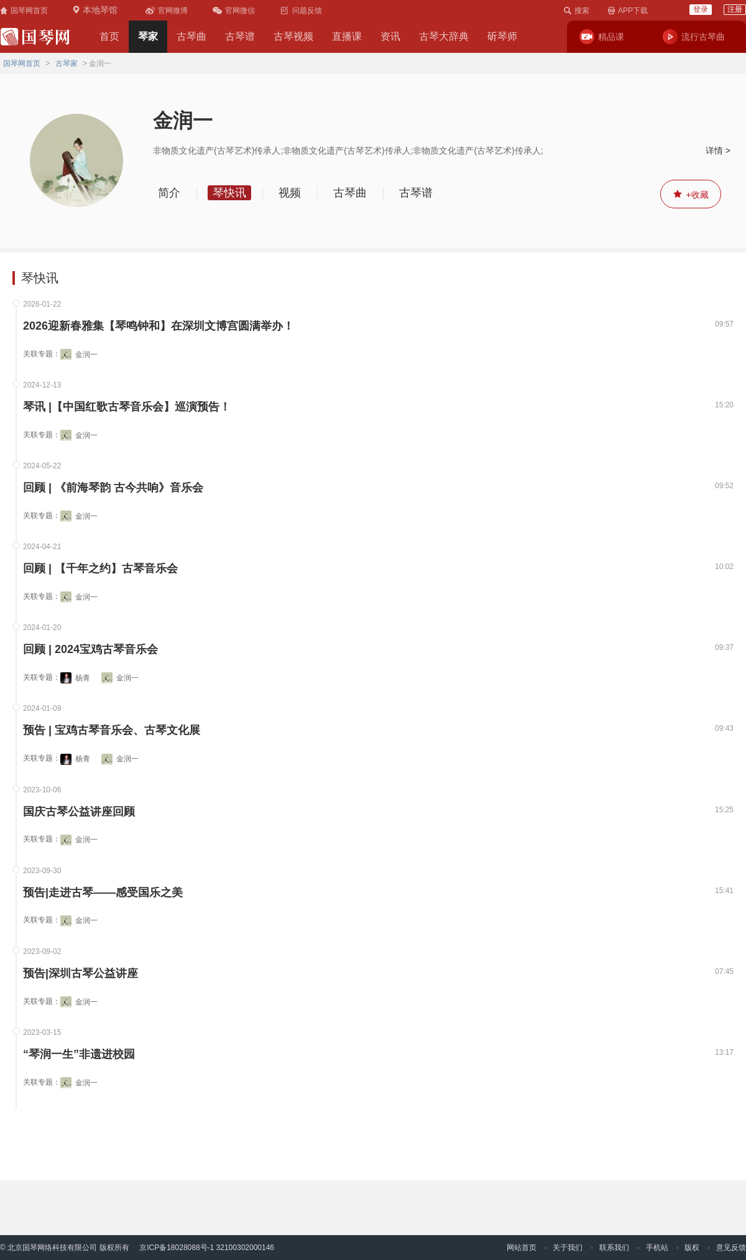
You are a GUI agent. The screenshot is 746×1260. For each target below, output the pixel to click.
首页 (109, 36)
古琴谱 (240, 36)
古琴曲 (191, 36)
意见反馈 (731, 1247)
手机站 (657, 1247)
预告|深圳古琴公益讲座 (80, 974)
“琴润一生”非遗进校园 (79, 1054)
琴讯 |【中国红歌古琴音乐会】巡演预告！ (127, 407)
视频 (290, 193)
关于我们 (568, 1247)
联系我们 (614, 1247)
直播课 (347, 36)
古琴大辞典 (444, 36)
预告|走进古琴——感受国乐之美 (103, 893)
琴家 (148, 36)
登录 (700, 9)
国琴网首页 (21, 63)
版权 (691, 1247)
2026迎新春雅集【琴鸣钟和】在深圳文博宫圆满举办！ (158, 326)
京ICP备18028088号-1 (176, 1247)
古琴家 (66, 63)
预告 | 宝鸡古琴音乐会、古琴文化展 (111, 730)
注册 (734, 9)
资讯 (390, 36)
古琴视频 (293, 36)
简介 (169, 193)
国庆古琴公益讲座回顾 (79, 812)
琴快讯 (229, 193)
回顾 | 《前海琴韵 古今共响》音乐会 (113, 488)
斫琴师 (502, 36)
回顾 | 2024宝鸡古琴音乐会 (90, 649)
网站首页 (521, 1247)
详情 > (718, 150)
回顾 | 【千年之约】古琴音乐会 (100, 569)
